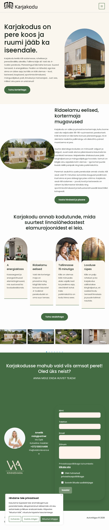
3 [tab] (52, 352)
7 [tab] (62, 352)
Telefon (80, 425)
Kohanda (15, 519)
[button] (54, 317)
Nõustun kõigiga (50, 519)
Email (80, 436)
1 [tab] (46, 352)
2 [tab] (49, 352)
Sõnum (80, 451)
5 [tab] (57, 352)
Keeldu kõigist (31, 519)
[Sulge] (61, 495)
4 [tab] (54, 352)
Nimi (80, 413)
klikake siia (65, 467)
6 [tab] (59, 352)
